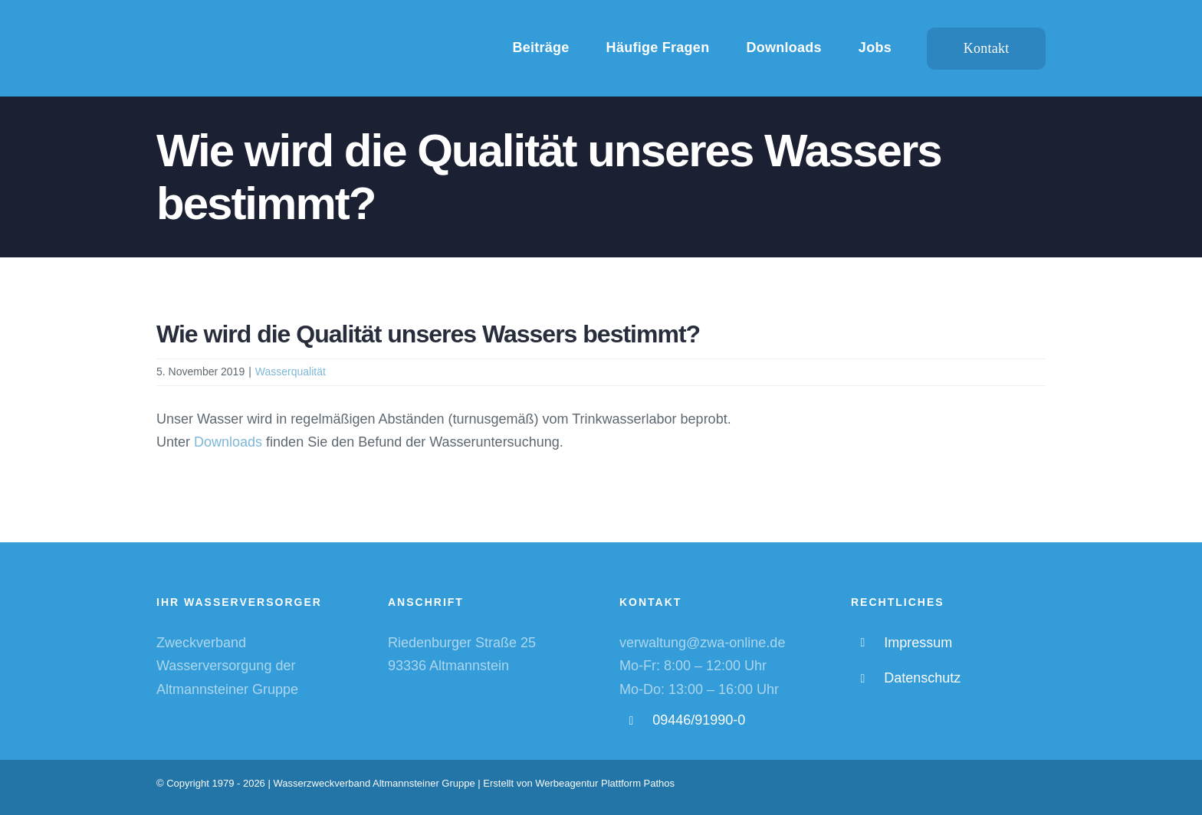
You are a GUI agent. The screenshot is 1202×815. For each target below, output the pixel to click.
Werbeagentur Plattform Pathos (605, 783)
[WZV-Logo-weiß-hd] (292, 23)
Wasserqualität (290, 371)
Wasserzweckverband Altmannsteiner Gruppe (374, 783)
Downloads (228, 442)
